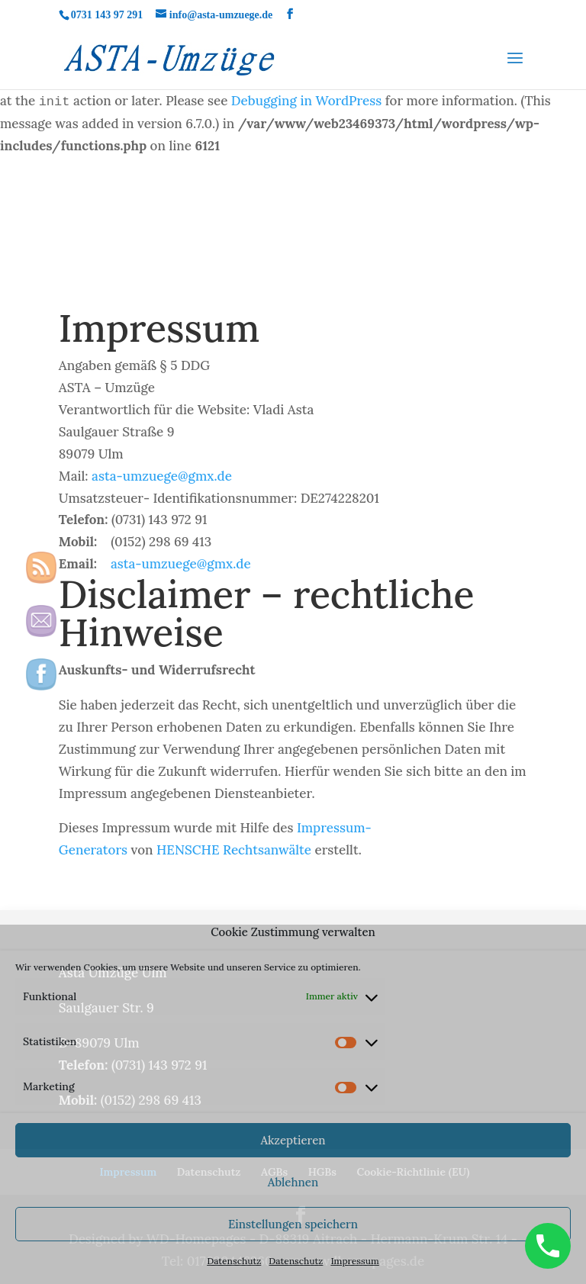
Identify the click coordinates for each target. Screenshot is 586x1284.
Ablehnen (293, 1182)
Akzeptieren (292, 1140)
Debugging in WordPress (306, 100)
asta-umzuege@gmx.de (162, 476)
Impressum (354, 1260)
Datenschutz (234, 1260)
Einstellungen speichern (293, 1224)
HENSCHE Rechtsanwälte (233, 850)
